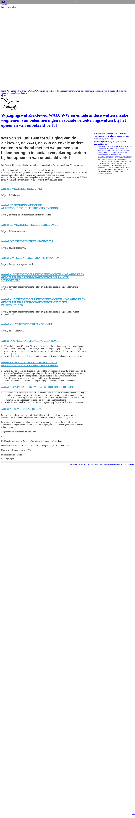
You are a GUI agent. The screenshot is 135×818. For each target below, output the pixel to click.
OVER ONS (73, 464)
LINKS (96, 464)
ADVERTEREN (82, 464)
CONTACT (131, 464)
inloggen (5, 7)
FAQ (101, 464)
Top (133, 812)
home (3, 91)
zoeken (4, 5)
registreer (14, 7)
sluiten (81, 2)
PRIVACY (124, 464)
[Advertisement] (9, 49)
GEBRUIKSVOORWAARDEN (112, 464)
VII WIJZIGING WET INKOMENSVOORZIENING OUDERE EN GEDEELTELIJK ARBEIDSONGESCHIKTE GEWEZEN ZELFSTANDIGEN (114, 161)
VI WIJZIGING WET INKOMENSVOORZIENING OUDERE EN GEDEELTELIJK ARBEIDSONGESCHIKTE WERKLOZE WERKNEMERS (115, 156)
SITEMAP (90, 464)
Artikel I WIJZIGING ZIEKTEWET (108, 146)
